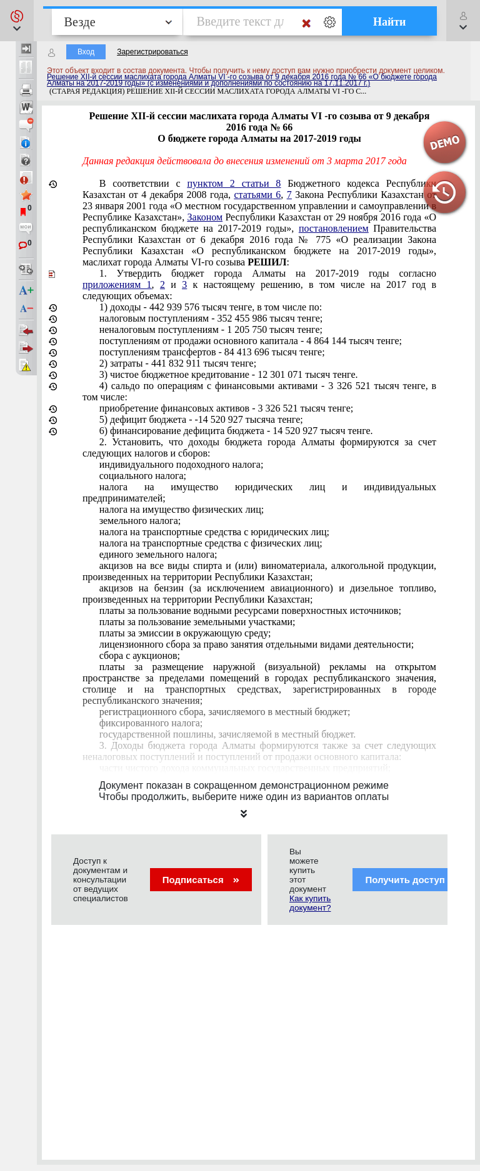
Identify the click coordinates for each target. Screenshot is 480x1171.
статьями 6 (257, 194)
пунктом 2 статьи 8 (234, 183)
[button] (17, 20)
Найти (389, 22)
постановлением (334, 228)
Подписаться (200, 879)
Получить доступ (413, 879)
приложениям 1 (117, 284)
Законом (205, 217)
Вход (86, 51)
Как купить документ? (310, 903)
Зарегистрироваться (152, 51)
